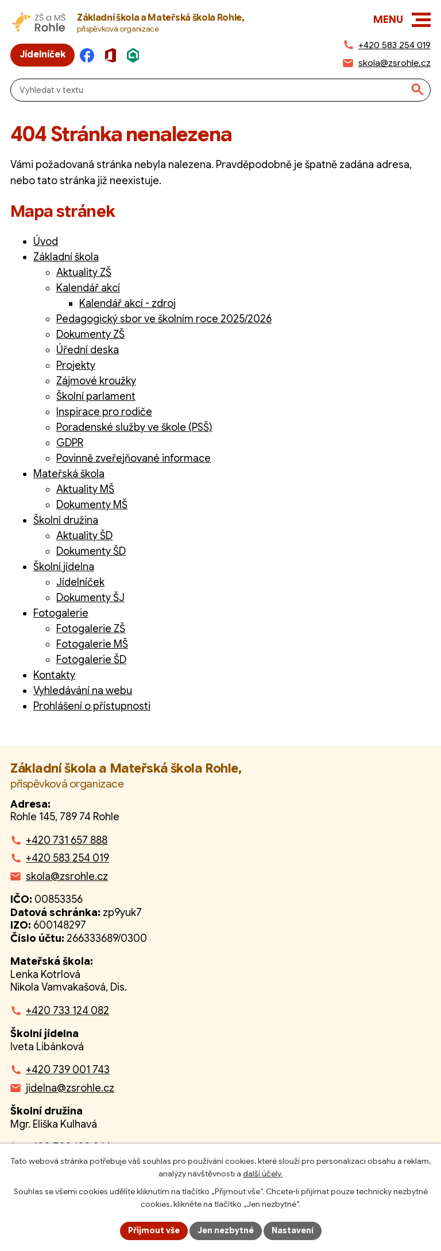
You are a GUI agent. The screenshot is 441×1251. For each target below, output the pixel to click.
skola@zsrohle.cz (67, 876)
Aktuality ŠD (84, 535)
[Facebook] (90, 55)
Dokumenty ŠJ (90, 597)
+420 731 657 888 (66, 840)
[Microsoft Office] (113, 55)
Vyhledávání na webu (82, 690)
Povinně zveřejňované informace (133, 458)
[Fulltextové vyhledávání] (220, 90)
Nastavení (293, 1230)
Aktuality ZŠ (83, 272)
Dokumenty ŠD (91, 551)
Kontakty (54, 675)
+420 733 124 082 (67, 1010)
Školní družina (65, 520)
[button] (421, 20)
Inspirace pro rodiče (104, 412)
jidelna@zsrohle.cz (70, 1088)
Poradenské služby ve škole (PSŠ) (134, 427)
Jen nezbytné (226, 1230)
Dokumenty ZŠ (90, 334)
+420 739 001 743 (68, 1069)
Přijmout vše (154, 1230)
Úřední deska (87, 350)
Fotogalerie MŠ (92, 644)
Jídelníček (80, 582)
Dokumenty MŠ (91, 504)
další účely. (263, 1173)
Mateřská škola (69, 473)
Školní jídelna (63, 566)
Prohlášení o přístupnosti (91, 706)
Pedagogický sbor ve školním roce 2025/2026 (164, 319)
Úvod (45, 241)
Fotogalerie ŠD (91, 659)
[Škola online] (136, 55)
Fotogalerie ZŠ (90, 628)
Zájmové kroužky (96, 381)
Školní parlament (96, 396)
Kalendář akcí (88, 288)
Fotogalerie (60, 613)
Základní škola (66, 257)
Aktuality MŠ (85, 489)
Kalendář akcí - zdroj (127, 303)
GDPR (69, 443)
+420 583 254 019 (67, 858)
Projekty (75, 365)
